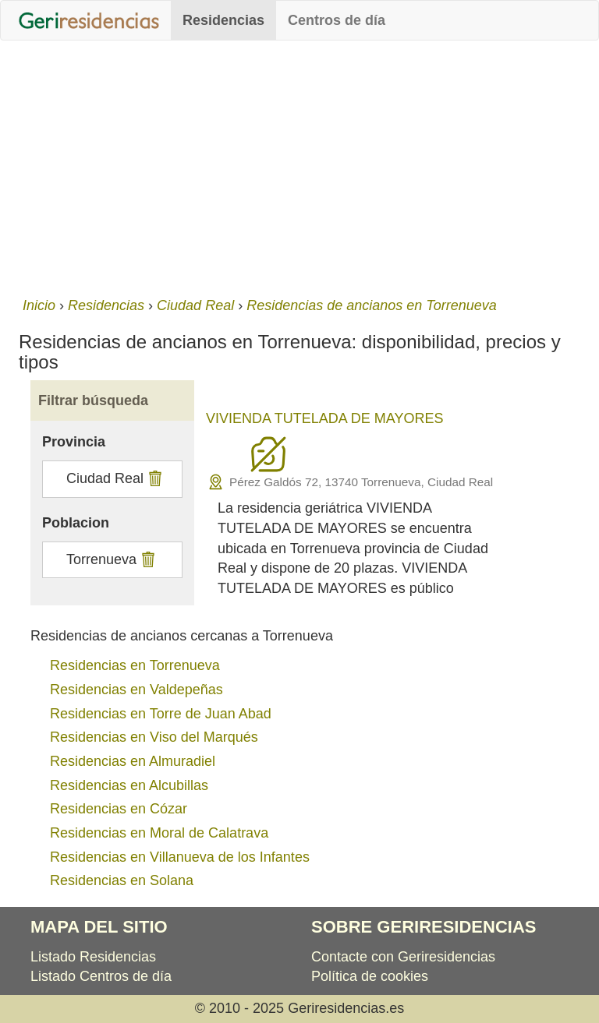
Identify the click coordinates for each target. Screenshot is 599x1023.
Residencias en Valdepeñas (136, 689)
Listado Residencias (93, 957)
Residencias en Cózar (118, 809)
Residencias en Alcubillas (129, 785)
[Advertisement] (299, 165)
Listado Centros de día (101, 976)
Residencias (223, 20)
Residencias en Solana (121, 880)
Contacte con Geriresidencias (403, 957)
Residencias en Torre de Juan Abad (160, 713)
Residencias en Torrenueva (135, 665)
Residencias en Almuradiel (132, 761)
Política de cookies (369, 976)
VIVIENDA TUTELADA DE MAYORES (324, 418)
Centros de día (336, 20)
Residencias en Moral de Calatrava (159, 833)
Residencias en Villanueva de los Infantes (180, 857)
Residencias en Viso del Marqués (154, 737)
